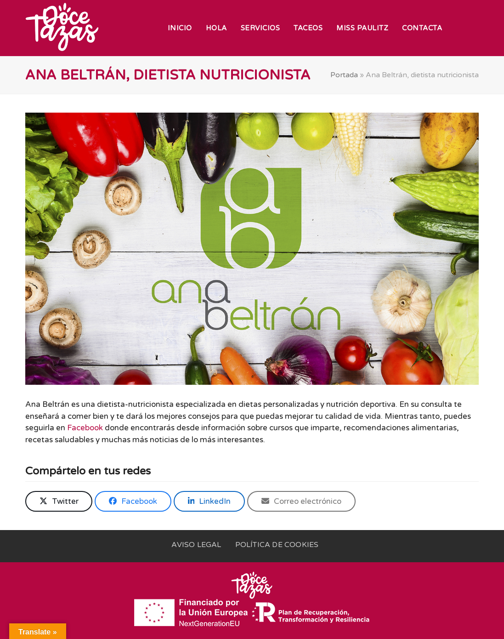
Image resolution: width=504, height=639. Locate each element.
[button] (59, 501)
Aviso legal (196, 544)
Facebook (85, 428)
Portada (344, 75)
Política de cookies (277, 544)
